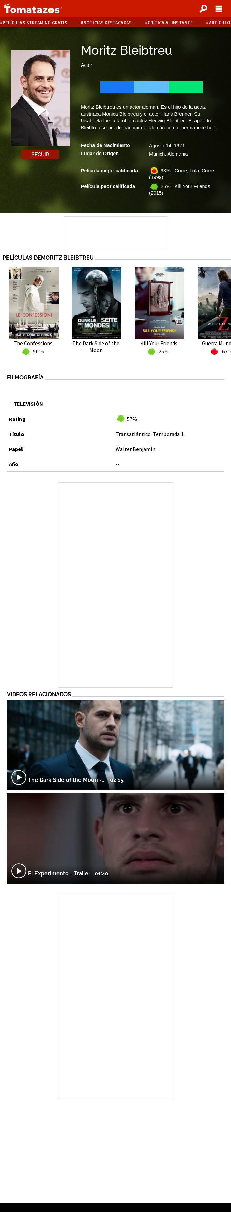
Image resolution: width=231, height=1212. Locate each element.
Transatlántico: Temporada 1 (150, 433)
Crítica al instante (170, 23)
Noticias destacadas (107, 23)
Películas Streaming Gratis (35, 23)
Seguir (40, 154)
